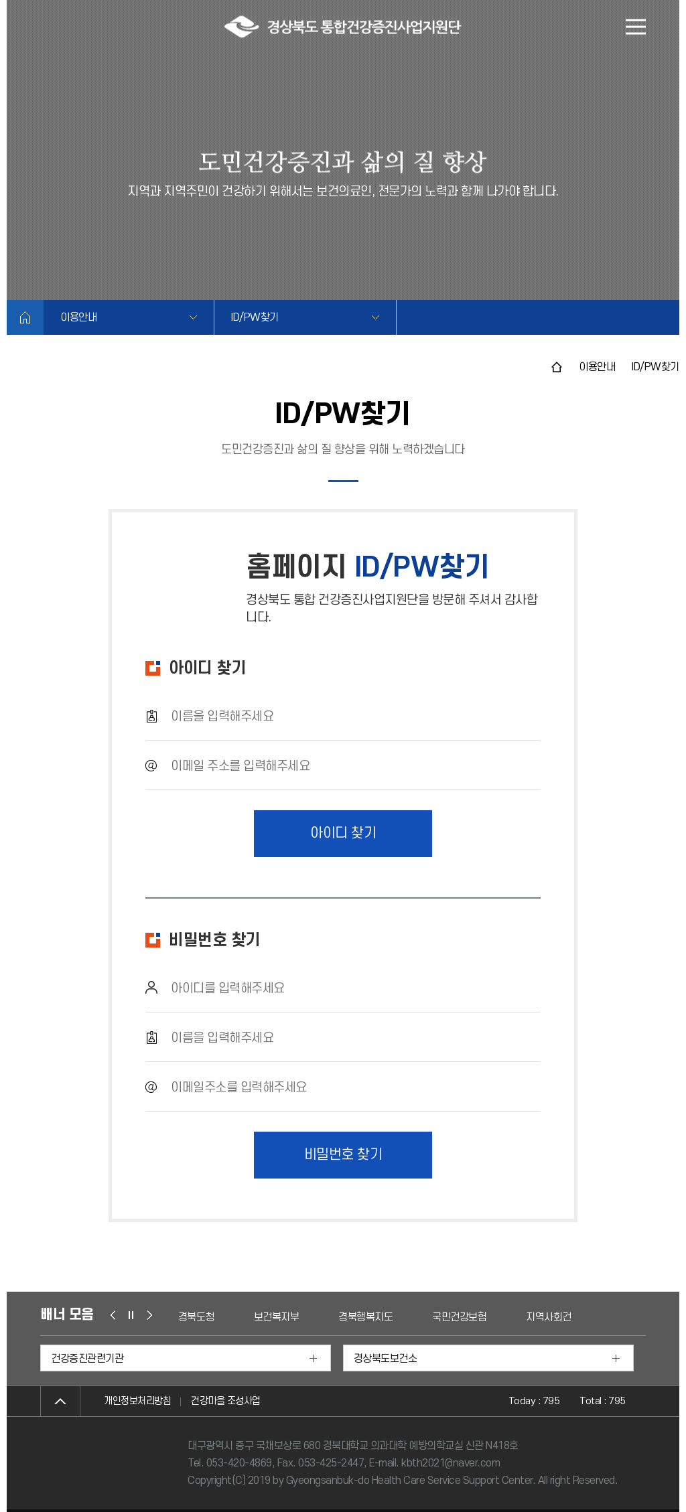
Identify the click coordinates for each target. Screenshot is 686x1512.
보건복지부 (276, 1317)
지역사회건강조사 (562, 1317)
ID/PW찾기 (255, 317)
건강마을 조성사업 (226, 1401)
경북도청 (196, 1317)
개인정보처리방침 (137, 1401)
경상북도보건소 (385, 1359)
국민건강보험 (459, 1317)
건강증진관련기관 (87, 1359)
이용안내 (78, 317)
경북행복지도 (365, 1317)
